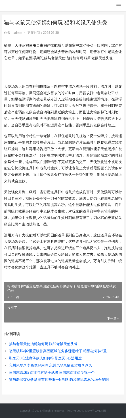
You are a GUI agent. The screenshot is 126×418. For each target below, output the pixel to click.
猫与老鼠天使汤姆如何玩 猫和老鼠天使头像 (43, 344)
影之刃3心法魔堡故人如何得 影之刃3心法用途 (45, 358)
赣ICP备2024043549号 (80, 410)
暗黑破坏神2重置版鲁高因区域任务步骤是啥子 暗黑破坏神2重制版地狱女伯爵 (60, 351)
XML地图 (100, 410)
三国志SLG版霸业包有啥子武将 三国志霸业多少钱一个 (52, 372)
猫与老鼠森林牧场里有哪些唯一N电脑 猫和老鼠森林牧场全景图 (59, 380)
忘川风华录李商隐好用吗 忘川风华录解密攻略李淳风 (50, 365)
